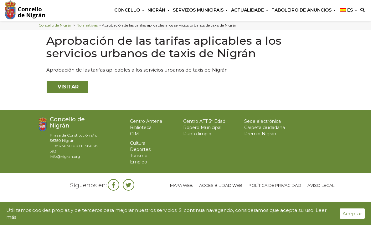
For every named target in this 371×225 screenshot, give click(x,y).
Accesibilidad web (220, 185)
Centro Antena (146, 121)
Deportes (140, 149)
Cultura (137, 143)
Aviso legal (320, 185)
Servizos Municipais (200, 10)
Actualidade (249, 10)
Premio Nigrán (260, 134)
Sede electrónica (262, 121)
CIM (134, 134)
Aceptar (352, 214)
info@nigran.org (65, 156)
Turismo (138, 155)
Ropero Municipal (202, 127)
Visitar (67, 87)
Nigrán (158, 10)
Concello (129, 10)
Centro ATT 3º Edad (204, 121)
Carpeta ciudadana (264, 127)
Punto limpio (197, 134)
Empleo (138, 162)
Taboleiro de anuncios (303, 10)
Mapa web (181, 185)
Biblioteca (141, 127)
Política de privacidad (275, 185)
